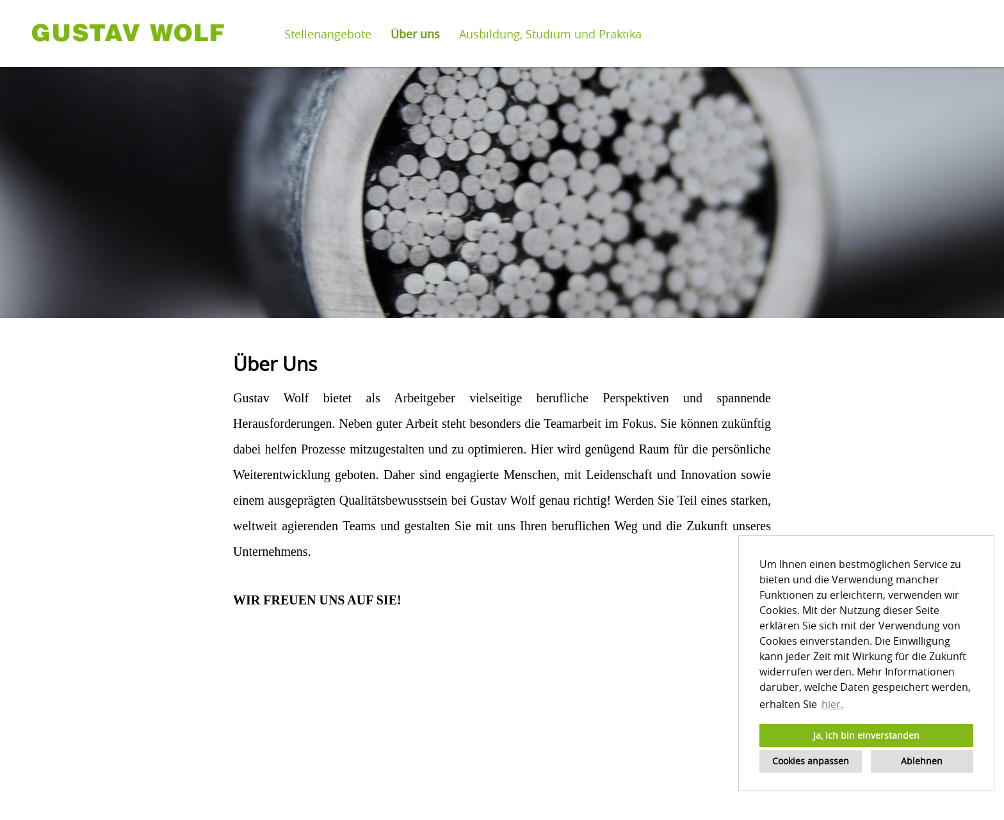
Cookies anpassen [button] (810, 761)
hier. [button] (832, 704)
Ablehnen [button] (922, 761)
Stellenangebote (327, 34)
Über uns (415, 34)
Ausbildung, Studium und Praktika (550, 34)
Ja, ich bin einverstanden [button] (866, 735)
